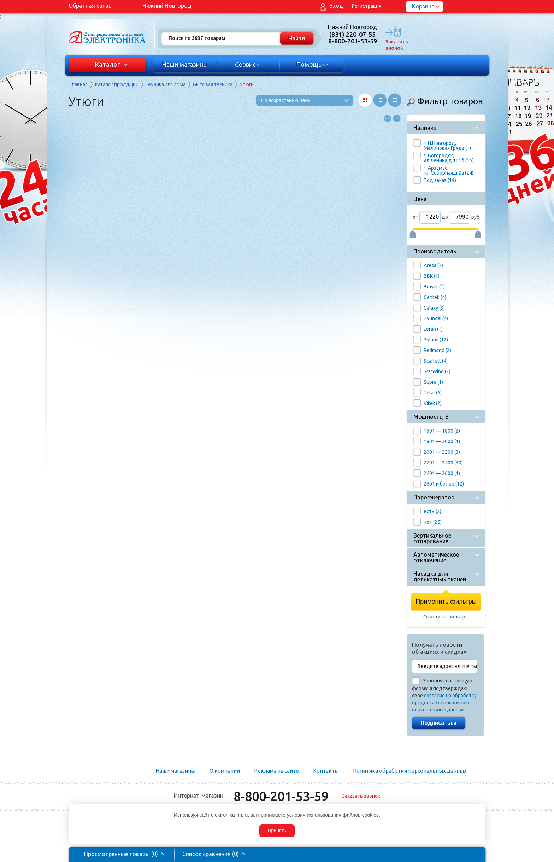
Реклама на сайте (276, 771)
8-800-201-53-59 (281, 796)
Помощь (312, 64)
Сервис (248, 64)
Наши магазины (185, 64)
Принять (277, 830)
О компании (225, 771)
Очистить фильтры (446, 617)
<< (387, 118)
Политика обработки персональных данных (410, 771)
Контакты (326, 771)
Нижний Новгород (166, 5)
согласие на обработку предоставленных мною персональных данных (444, 703)
